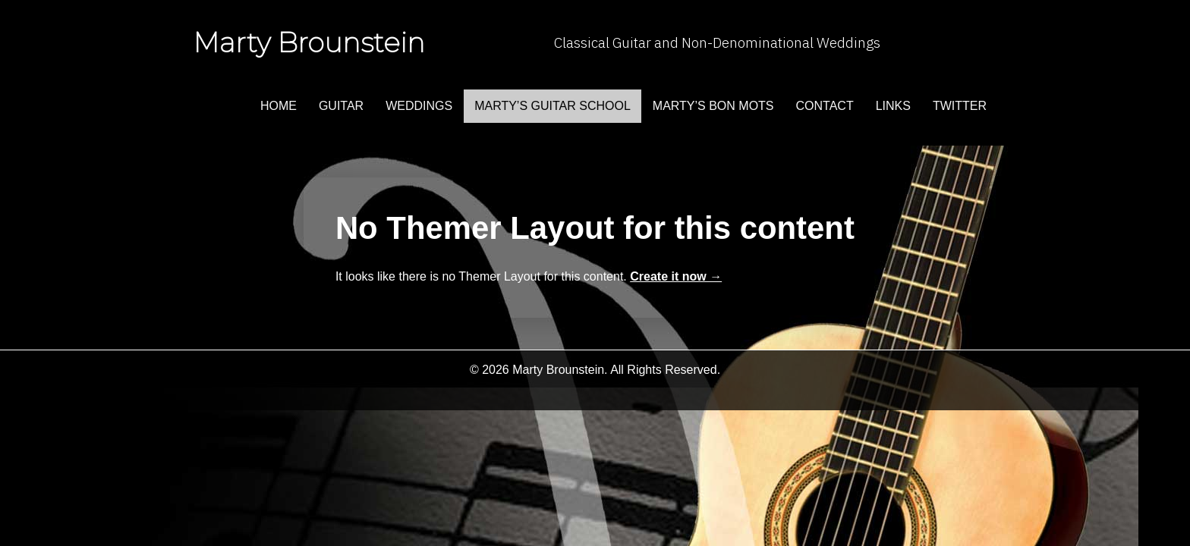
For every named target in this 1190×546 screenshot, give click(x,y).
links (893, 105)
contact (825, 105)
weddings (419, 105)
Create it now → (676, 276)
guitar (341, 105)
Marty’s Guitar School (552, 105)
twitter (960, 105)
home (278, 105)
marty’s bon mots (713, 105)
